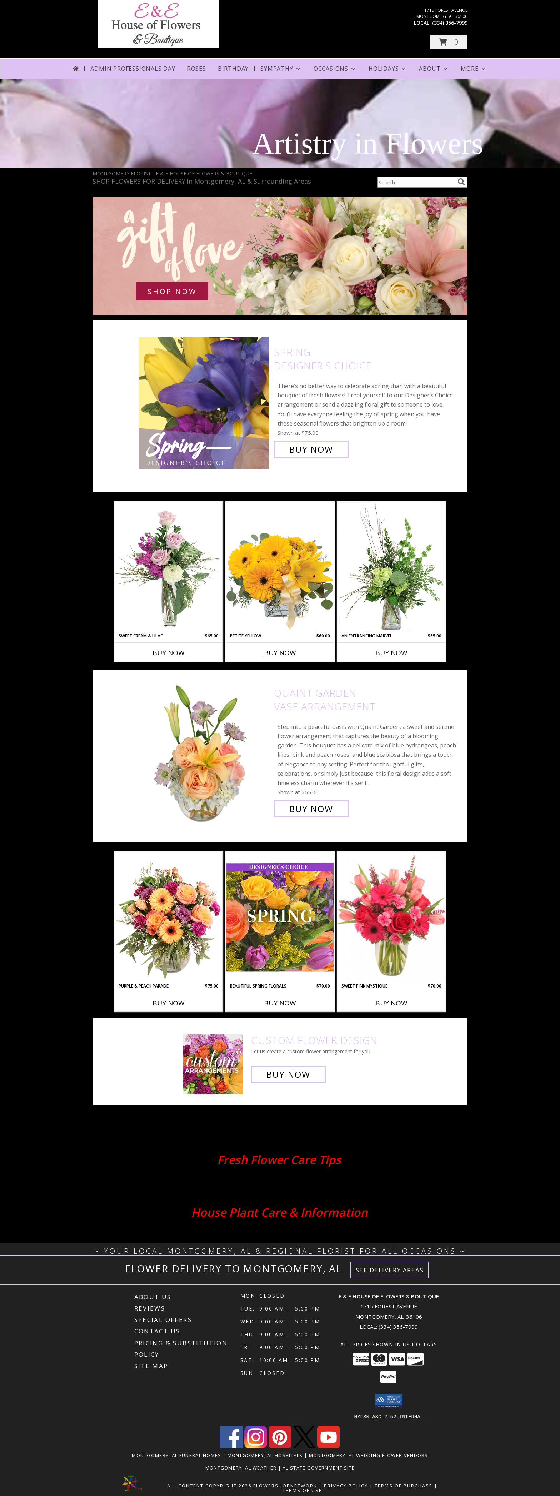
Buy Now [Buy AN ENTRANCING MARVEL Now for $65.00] (391, 652)
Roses (196, 69)
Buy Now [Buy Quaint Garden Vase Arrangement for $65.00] (311, 809)
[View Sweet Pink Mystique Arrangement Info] (391, 918)
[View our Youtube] (328, 1446)
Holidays (388, 69)
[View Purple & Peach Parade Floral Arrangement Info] (168, 918)
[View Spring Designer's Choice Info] (204, 400)
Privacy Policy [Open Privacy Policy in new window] (346, 1485)
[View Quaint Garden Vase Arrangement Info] (204, 750)
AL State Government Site (318, 1467)
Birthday (233, 69)
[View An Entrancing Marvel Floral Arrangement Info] (391, 567)
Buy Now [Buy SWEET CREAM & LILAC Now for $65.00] (168, 652)
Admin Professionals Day (132, 69)
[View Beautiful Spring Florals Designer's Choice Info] (280, 917)
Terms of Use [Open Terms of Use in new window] (302, 1490)
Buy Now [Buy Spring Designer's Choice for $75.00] (311, 449)
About (434, 69)
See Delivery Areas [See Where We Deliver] (390, 1270)
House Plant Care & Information (279, 1212)
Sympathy (280, 69)
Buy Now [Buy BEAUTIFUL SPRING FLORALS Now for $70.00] (280, 1003)
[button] (449, 42)
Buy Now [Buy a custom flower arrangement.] (288, 1074)
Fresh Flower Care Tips (279, 1159)
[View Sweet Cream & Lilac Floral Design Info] (168, 567)
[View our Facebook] (231, 1446)
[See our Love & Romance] (280, 256)
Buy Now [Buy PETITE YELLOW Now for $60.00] (280, 652)
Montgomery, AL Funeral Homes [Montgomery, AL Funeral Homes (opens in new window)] (176, 1455)
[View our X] (304, 1446)
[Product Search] (416, 182)
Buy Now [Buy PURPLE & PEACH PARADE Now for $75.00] (168, 1003)
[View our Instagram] (255, 1446)
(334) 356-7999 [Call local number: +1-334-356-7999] (450, 22)
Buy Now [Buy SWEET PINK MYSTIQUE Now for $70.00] (391, 1003)
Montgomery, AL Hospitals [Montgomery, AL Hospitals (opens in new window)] (265, 1455)
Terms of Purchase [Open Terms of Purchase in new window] (403, 1485)
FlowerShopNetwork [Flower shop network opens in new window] (285, 1485)
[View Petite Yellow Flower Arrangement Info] (280, 567)
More (474, 69)
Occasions (335, 69)
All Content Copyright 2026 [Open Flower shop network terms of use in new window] (209, 1485)
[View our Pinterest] (280, 1446)
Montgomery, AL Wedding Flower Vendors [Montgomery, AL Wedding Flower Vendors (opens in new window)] (368, 1455)
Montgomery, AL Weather (241, 1467)
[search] (461, 182)
